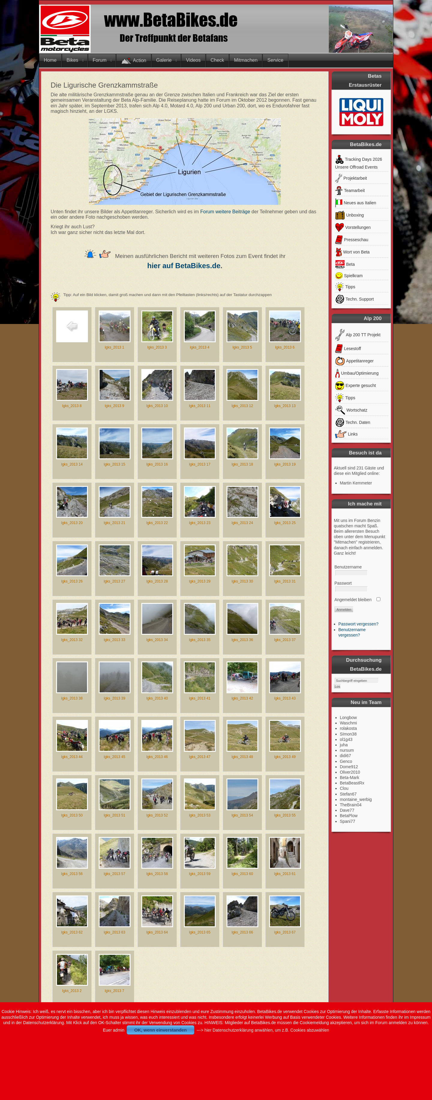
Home (50, 60)
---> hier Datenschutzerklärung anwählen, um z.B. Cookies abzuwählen (262, 1030)
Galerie (164, 60)
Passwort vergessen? (358, 624)
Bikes (72, 60)
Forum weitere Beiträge (225, 211)
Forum (99, 60)
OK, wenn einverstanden (160, 1030)
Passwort (343, 583)
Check (217, 60)
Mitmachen (245, 60)
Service (275, 60)
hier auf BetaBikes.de (183, 266)
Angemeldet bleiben (353, 599)
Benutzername (348, 567)
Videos (193, 60)
